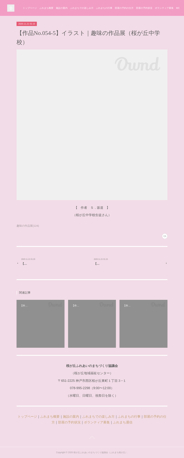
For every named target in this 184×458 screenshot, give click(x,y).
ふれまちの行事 (136, 8)
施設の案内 (94, 8)
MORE (171, 8)
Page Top (92, 438)
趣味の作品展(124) (28, 225)
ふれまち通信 (122, 422)
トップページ (62, 8)
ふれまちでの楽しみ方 (113, 8)
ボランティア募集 (97, 422)
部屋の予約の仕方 (156, 8)
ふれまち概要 (78, 8)
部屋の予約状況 (69, 422)
